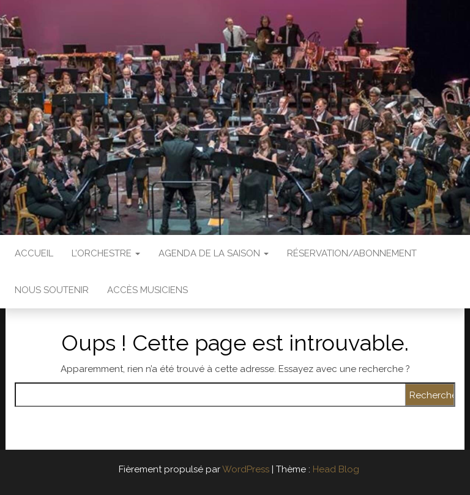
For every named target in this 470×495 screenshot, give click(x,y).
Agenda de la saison (214, 253)
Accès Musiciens (147, 290)
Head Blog (336, 469)
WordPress (245, 469)
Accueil (34, 253)
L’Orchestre (106, 253)
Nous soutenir (52, 290)
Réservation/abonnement (352, 253)
